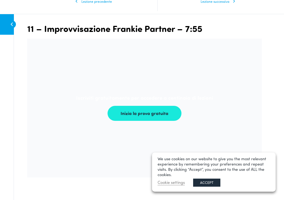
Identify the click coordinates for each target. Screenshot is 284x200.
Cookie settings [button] (171, 182)
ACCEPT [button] (206, 182)
